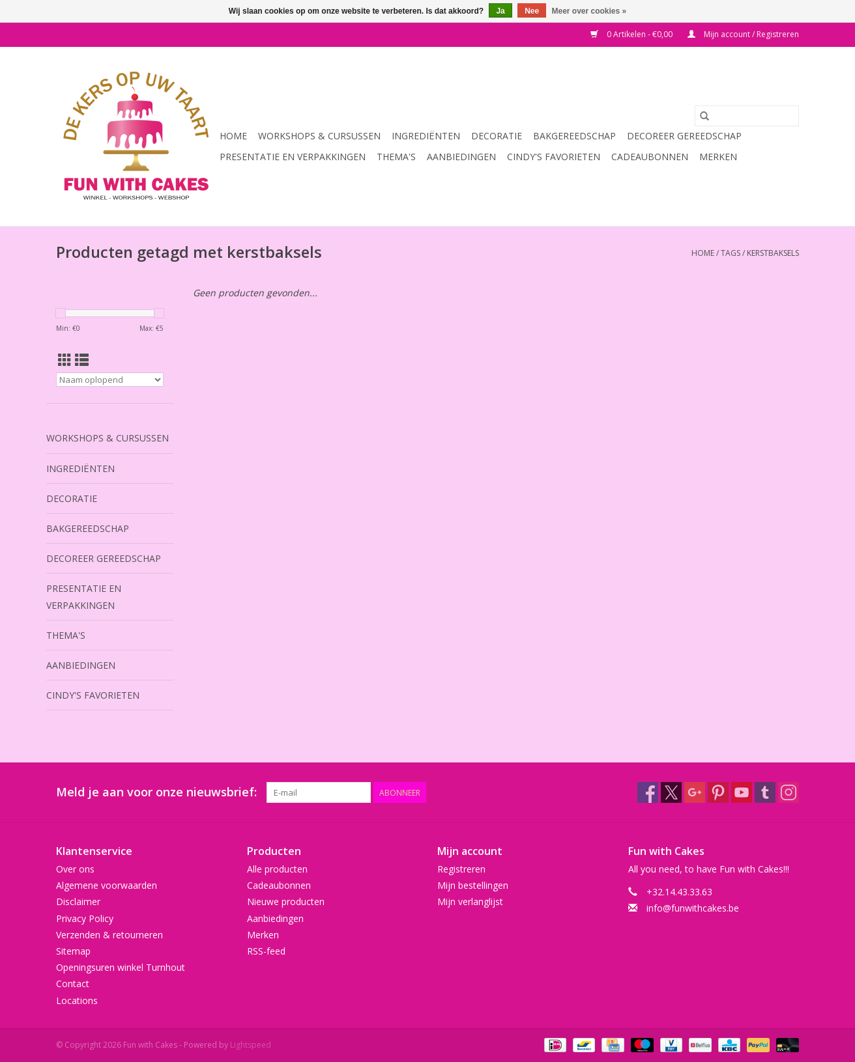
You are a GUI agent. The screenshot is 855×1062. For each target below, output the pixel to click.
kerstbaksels (773, 253)
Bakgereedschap (574, 136)
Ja (500, 11)
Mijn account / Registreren (743, 34)
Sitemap (73, 951)
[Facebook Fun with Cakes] (647, 792)
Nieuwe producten (286, 901)
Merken (718, 156)
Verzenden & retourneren (109, 935)
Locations (77, 1000)
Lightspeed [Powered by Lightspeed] (250, 1044)
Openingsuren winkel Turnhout (120, 967)
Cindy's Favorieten (553, 156)
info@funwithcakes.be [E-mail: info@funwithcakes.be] (692, 908)
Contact (72, 983)
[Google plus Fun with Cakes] (694, 792)
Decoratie (496, 136)
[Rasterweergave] (65, 360)
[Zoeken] (747, 115)
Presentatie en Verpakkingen (293, 156)
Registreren (461, 869)
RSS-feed (266, 951)
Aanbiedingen (461, 156)
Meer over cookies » (589, 11)
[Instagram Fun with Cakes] (788, 792)
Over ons (75, 869)
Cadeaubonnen (649, 156)
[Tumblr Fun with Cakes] (765, 792)
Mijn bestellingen (472, 885)
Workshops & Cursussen (319, 136)
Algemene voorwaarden (106, 885)
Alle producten (277, 869)
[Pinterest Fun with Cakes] (718, 792)
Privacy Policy (84, 918)
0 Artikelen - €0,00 (632, 34)
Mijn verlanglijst (470, 901)
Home (233, 136)
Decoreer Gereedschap (684, 136)
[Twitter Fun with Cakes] (671, 792)
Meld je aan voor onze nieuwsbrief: (156, 792)
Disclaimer (78, 901)
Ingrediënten (426, 136)
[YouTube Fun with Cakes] (741, 792)
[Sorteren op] (110, 379)
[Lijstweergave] (82, 360)
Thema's (396, 156)
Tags (730, 253)
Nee (532, 11)
